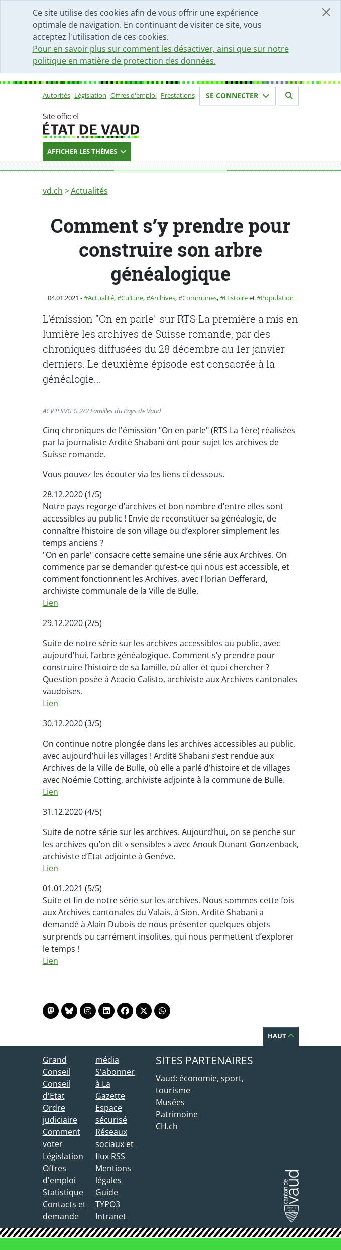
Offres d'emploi (133, 95)
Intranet (110, 1216)
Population (277, 297)
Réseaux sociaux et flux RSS (114, 1144)
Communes (199, 297)
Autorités (56, 95)
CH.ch (167, 1126)
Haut (281, 1035)
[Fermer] (326, 12)
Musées (170, 1102)
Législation (90, 95)
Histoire (236, 297)
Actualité (101, 297)
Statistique (63, 1192)
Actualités (89, 190)
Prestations (178, 95)
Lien (50, 602)
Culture (132, 297)
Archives (162, 297)
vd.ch (53, 190)
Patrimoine (177, 1114)
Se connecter (237, 95)
